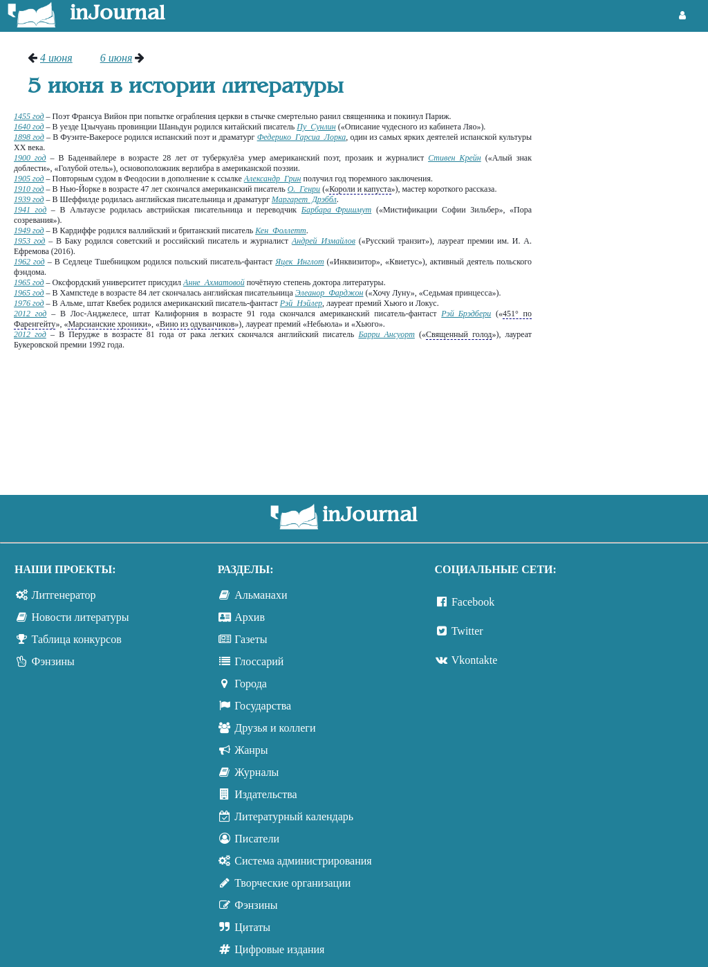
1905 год (29, 178)
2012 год (30, 313)
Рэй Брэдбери (466, 313)
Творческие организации (292, 883)
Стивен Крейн (454, 158)
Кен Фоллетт (280, 230)
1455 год (29, 116)
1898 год (29, 137)
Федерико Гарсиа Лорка (301, 137)
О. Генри (304, 189)
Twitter (467, 631)
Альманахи (260, 595)
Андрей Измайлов (323, 241)
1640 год (29, 127)
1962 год (29, 261)
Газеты (250, 639)
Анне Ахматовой (214, 282)
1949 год (29, 230)
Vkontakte (474, 660)
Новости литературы (80, 617)
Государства (262, 706)
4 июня (56, 58)
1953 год (29, 241)
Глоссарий (258, 661)
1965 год (29, 282)
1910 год (29, 189)
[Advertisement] (626, 259)
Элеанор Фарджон (329, 293)
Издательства (265, 794)
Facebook (472, 602)
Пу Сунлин (316, 127)
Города (250, 683)
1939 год (29, 199)
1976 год (29, 303)
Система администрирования (302, 861)
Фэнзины (53, 661)
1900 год (30, 158)
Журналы (256, 772)
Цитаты (252, 927)
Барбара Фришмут (336, 210)
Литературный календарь (293, 816)
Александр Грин (272, 178)
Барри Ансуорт (386, 334)
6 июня (116, 58)
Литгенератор (64, 595)
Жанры (251, 750)
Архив (249, 617)
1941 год (30, 210)
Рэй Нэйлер (301, 303)
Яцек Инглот (299, 261)
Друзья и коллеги (274, 728)
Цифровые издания (279, 949)
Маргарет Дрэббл (304, 199)
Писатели (256, 838)
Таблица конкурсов (77, 639)
